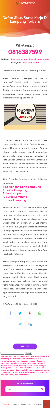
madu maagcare (36, 374)
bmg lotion (20, 367)
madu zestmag (23, 364)
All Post (25, 350)
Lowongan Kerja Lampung (23, 190)
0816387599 (25, 55)
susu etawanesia (31, 371)
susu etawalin (31, 362)
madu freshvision (17, 362)
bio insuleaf (19, 360)
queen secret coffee (14, 371)
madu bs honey (7, 378)
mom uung (30, 367)
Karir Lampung (16, 204)
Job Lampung (14, 197)
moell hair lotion (8, 367)
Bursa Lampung (16, 200)
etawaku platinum (39, 376)
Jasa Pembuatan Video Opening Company (30, 408)
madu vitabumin (37, 364)
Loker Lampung (16, 194)
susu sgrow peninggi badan (20, 369)
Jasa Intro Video (19, 63)
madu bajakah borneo (34, 360)
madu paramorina (23, 378)
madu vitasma (15, 374)
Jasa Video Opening (39, 63)
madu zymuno (7, 360)
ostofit (25, 374)
